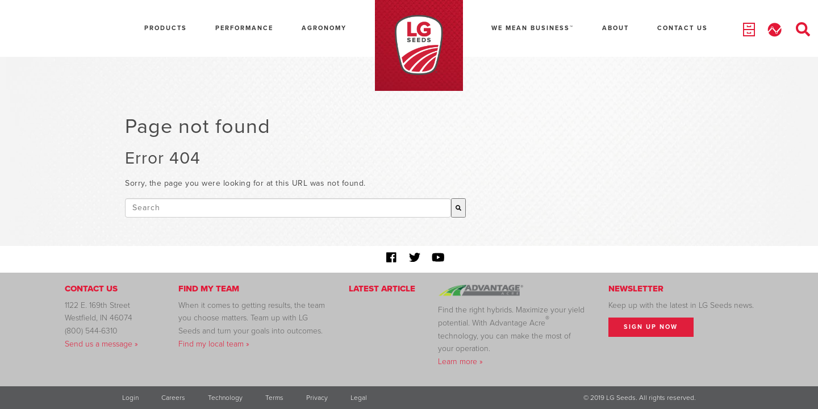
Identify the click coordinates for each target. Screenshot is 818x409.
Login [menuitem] (130, 398)
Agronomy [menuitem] (324, 28)
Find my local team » (213, 344)
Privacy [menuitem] (317, 398)
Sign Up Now (651, 327)
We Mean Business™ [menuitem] (532, 28)
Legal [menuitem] (358, 398)
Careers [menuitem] (173, 398)
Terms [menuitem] (274, 398)
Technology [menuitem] (225, 398)
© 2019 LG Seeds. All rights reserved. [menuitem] (639, 398)
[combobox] (288, 208)
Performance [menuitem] (244, 28)
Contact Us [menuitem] (682, 28)
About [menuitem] (615, 28)
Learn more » (460, 361)
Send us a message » (101, 344)
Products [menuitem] (165, 28)
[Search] (458, 208)
